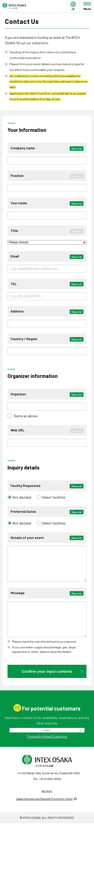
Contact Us (47, 754)
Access (47, 821)
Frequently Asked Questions (47, 768)
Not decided (22, 502)
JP (73, 10)
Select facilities (53, 502)
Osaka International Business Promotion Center (44, 829)
